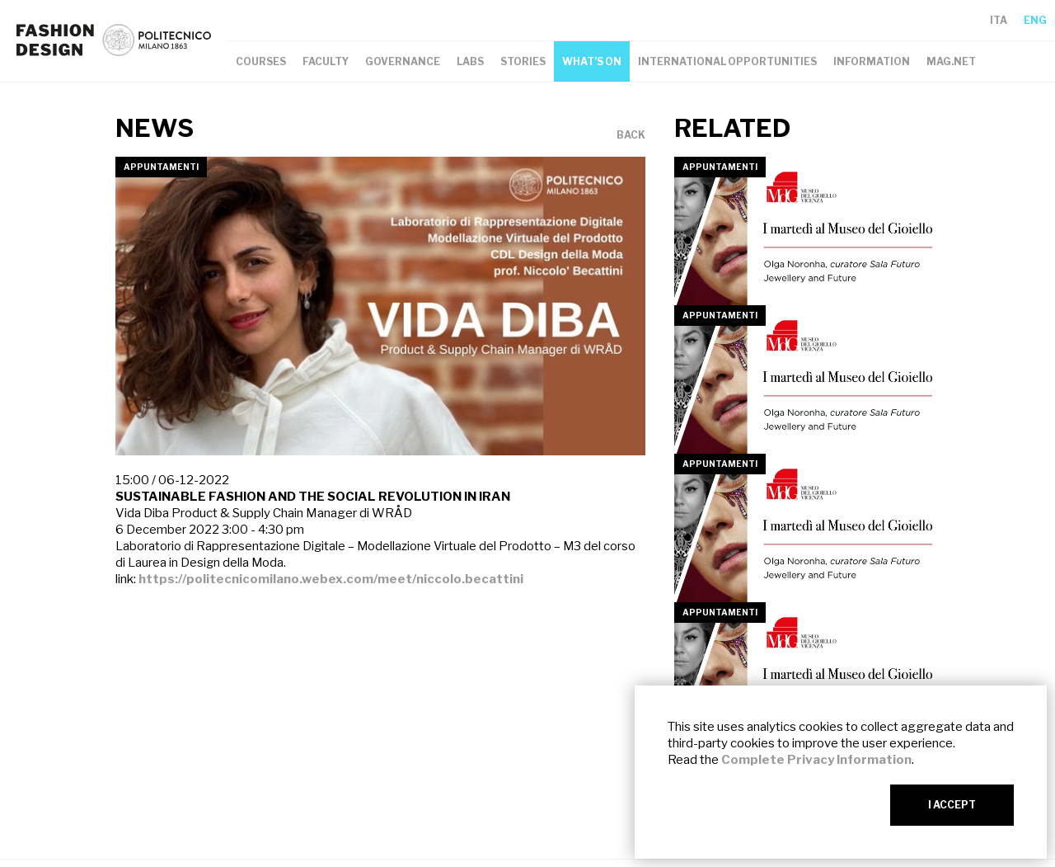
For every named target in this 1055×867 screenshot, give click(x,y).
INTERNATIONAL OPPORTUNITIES (727, 61)
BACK (631, 135)
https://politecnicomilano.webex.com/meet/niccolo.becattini (330, 579)
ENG (1035, 20)
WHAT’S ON (591, 61)
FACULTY (325, 61)
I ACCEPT (952, 805)
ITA (998, 20)
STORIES (523, 61)
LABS (470, 61)
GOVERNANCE (402, 61)
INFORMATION (871, 61)
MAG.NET (951, 61)
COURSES (261, 61)
